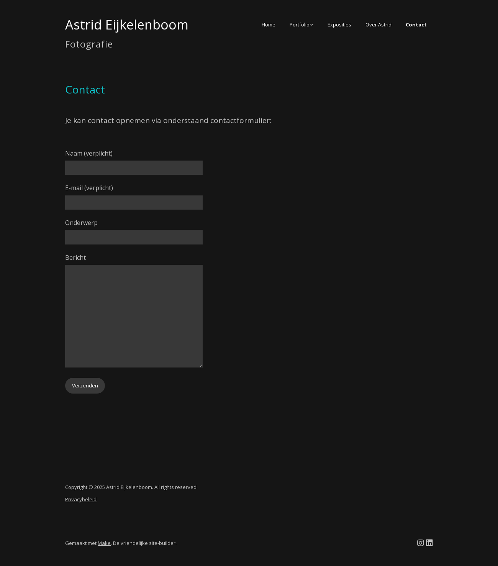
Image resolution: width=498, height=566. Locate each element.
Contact (416, 24)
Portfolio (300, 24)
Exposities (339, 24)
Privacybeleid (81, 499)
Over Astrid (378, 24)
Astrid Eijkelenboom (126, 24)
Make (104, 543)
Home (268, 24)
